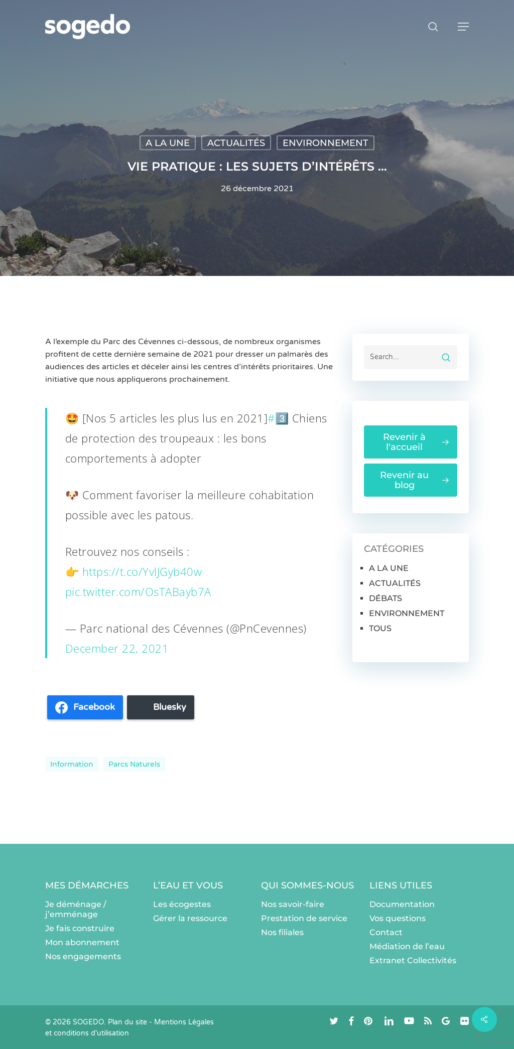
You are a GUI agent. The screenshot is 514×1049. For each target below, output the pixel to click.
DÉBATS (385, 598)
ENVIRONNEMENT (325, 142)
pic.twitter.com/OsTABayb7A (138, 591)
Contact (386, 932)
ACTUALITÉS (236, 142)
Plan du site (127, 1022)
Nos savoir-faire (292, 904)
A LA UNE (168, 142)
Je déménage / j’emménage (75, 909)
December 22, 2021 (117, 648)
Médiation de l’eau (407, 946)
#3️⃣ (278, 417)
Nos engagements (83, 956)
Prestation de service (304, 918)
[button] (463, 27)
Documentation (402, 904)
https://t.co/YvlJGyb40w (142, 571)
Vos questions (397, 918)
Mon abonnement (82, 942)
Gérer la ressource (190, 918)
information (71, 764)
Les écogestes (182, 904)
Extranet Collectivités (412, 960)
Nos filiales (282, 932)
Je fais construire (79, 928)
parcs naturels (134, 764)
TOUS (380, 628)
